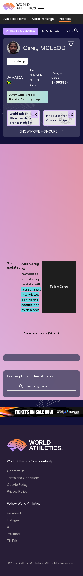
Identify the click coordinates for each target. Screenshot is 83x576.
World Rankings (42, 19)
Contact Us (15, 471)
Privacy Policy (17, 491)
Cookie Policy (17, 485)
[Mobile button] (41, 7)
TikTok (12, 541)
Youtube (13, 534)
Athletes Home (14, 19)
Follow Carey (59, 286)
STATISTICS (50, 31)
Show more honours (41, 131)
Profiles (65, 19)
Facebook (14, 513)
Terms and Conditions (23, 478)
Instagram (14, 520)
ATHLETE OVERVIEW (20, 31)
